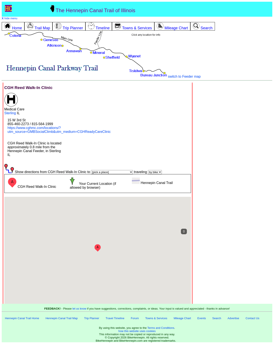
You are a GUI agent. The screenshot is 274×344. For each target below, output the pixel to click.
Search (216, 318)
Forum (135, 318)
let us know (79, 308)
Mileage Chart (182, 318)
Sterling (10, 113)
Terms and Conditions (160, 327)
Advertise (233, 318)
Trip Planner (91, 318)
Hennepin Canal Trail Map (62, 318)
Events (201, 318)
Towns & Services (156, 318)
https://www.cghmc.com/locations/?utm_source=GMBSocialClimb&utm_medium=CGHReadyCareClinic (59, 129)
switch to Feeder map (184, 76)
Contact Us (252, 318)
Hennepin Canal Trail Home (22, 318)
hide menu (9, 18)
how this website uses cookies (137, 331)
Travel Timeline (115, 318)
